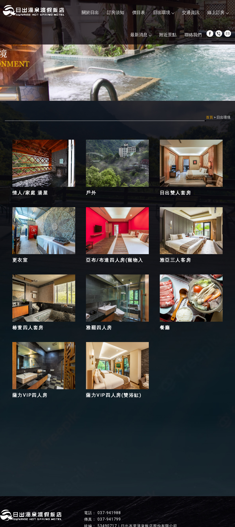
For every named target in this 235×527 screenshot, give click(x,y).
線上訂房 (217, 12)
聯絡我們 (193, 34)
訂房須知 (115, 12)
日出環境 (163, 12)
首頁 (209, 117)
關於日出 (90, 12)
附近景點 (167, 34)
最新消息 (140, 34)
